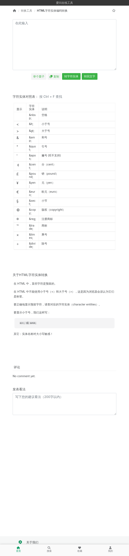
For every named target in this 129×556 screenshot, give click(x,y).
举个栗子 (38, 76)
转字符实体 (71, 76)
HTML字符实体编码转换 (52, 10)
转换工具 (26, 10)
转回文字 (89, 76)
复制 (54, 76)
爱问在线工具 (64, 2)
